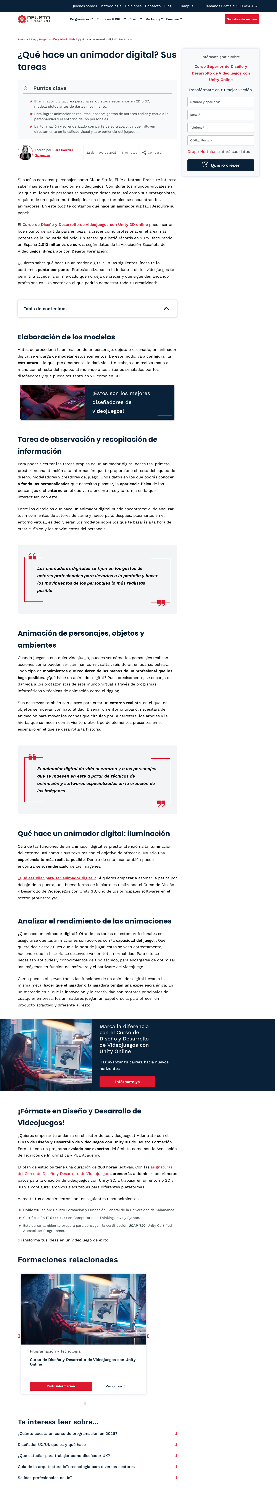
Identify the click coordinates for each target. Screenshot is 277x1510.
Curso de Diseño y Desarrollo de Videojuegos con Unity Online (83, 1362)
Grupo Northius (201, 151)
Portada (23, 39)
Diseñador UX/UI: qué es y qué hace (52, 1444)
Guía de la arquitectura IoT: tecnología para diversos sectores (76, 1466)
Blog (33, 39)
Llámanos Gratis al (231, 6)
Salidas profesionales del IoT (45, 1477)
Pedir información (61, 1386)
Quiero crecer (224, 165)
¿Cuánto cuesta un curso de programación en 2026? (67, 1433)
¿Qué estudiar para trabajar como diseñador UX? (64, 1455)
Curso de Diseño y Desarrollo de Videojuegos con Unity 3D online (85, 224)
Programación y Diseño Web (57, 39)
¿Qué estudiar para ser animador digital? (57, 878)
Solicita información (242, 19)
